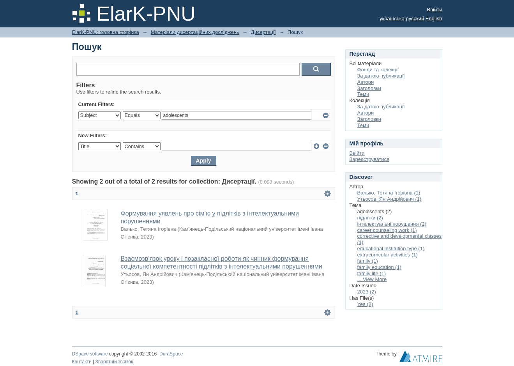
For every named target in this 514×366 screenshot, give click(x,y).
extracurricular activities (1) (387, 255)
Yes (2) (365, 304)
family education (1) (379, 267)
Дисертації (263, 32)
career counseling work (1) (387, 230)
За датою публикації (381, 76)
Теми (363, 94)
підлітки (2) (370, 218)
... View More (372, 279)
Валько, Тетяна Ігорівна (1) (388, 193)
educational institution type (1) (391, 248)
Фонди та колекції (378, 69)
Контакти (82, 361)
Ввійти (434, 9)
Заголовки (369, 88)
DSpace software (90, 354)
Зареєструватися (370, 159)
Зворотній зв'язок (114, 361)
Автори (365, 82)
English (434, 18)
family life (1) (371, 273)
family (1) (367, 261)
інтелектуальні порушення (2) (391, 224)
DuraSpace (171, 354)
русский (415, 18)
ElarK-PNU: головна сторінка (105, 32)
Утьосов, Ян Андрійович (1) (389, 199)
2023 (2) (366, 292)
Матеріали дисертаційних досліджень (195, 32)
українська (392, 18)
